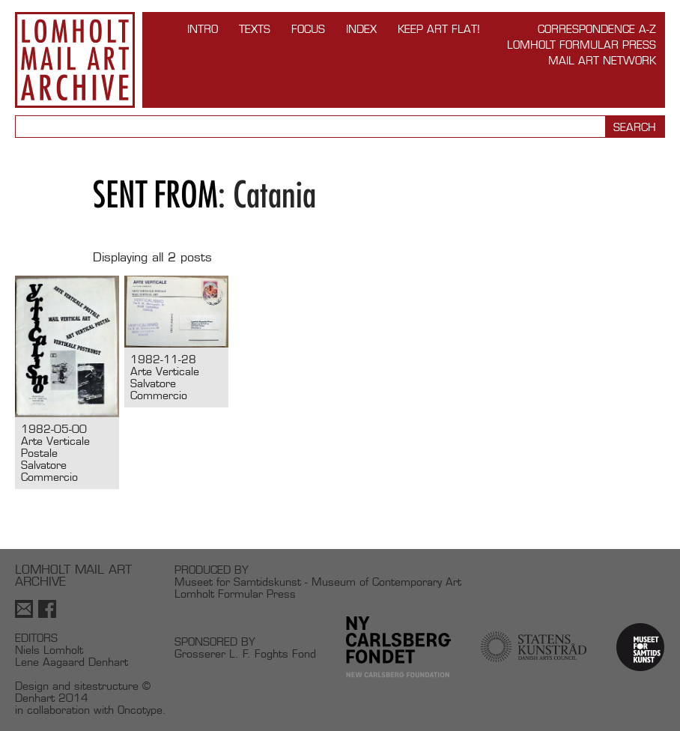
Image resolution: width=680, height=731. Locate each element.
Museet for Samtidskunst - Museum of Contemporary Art (317, 581)
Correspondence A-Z (597, 28)
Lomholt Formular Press (581, 44)
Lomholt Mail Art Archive (75, 60)
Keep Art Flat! (439, 28)
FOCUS (308, 28)
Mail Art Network (602, 60)
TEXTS (254, 28)
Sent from (155, 194)
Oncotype (140, 709)
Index (361, 28)
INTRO (202, 28)
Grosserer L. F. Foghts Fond (245, 653)
